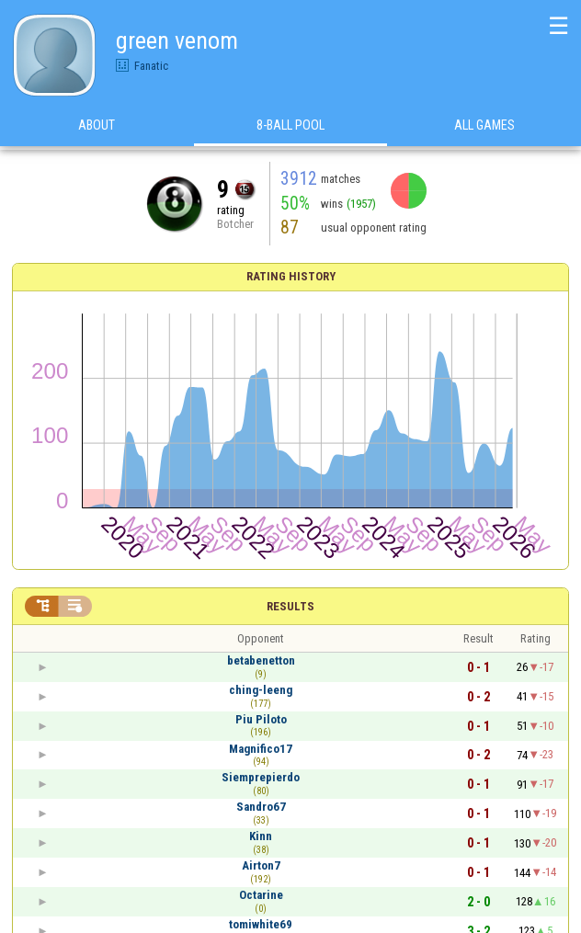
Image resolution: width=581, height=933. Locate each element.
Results (290, 606)
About (96, 127)
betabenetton (261, 660)
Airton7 (261, 865)
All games (484, 127)
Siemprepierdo (261, 777)
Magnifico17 (260, 749)
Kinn (260, 836)
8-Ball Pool (290, 127)
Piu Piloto (261, 719)
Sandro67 (261, 807)
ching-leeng (260, 690)
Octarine (261, 895)
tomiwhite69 (260, 924)
